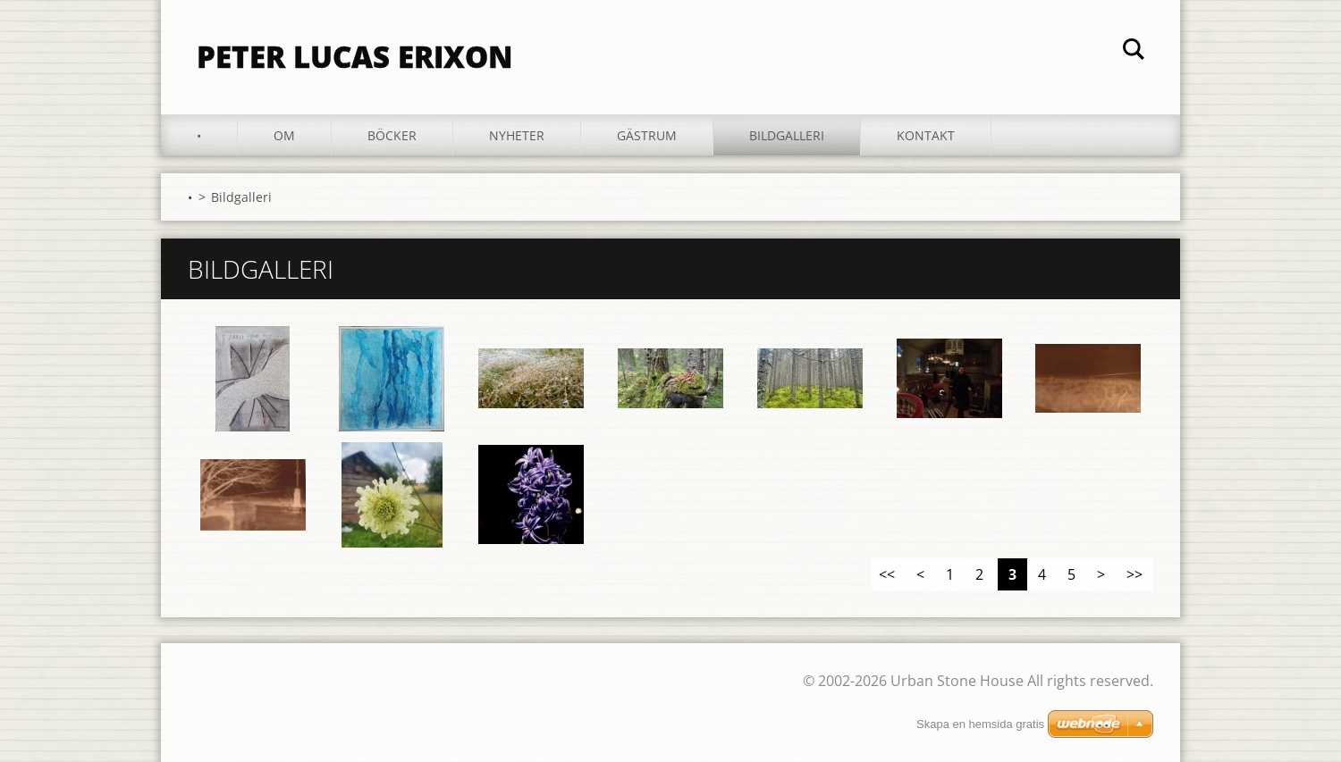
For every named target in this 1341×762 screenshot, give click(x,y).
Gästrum (647, 135)
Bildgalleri (786, 135)
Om (284, 135)
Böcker (392, 135)
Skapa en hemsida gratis (980, 724)
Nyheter (516, 135)
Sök (1133, 52)
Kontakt (926, 135)
